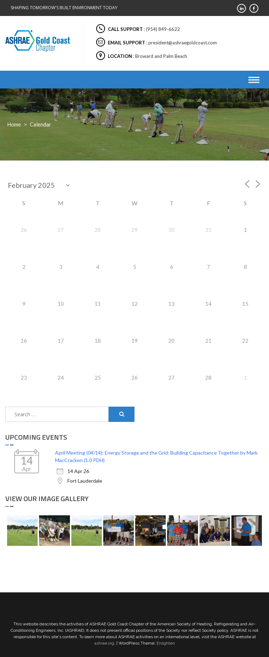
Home (14, 124)
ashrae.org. (104, 643)
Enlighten (166, 643)
